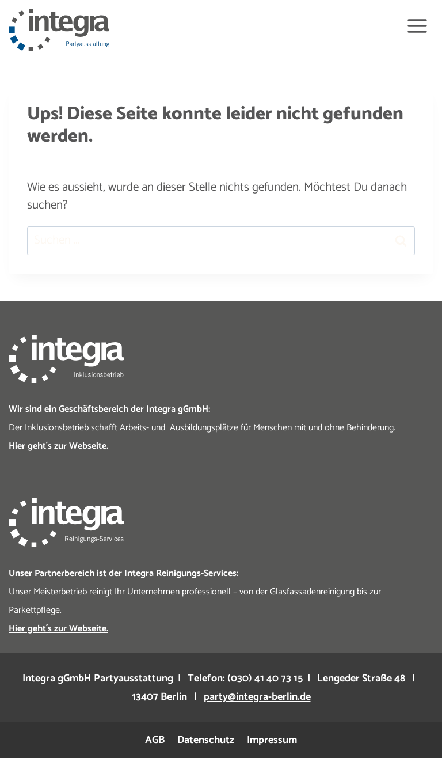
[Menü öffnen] (417, 25)
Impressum (272, 740)
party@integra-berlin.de (257, 697)
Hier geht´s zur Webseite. (58, 446)
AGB (155, 740)
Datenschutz (205, 740)
